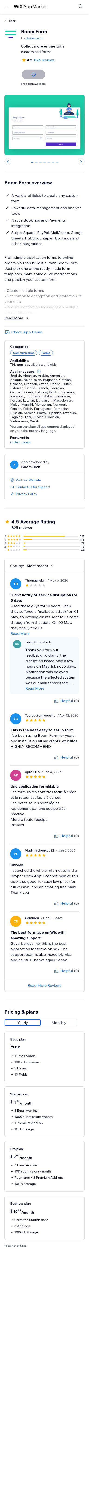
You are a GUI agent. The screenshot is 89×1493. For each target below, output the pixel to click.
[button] (39, 371)
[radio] (23, 1022)
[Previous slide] (7, 161)
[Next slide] (81, 161)
